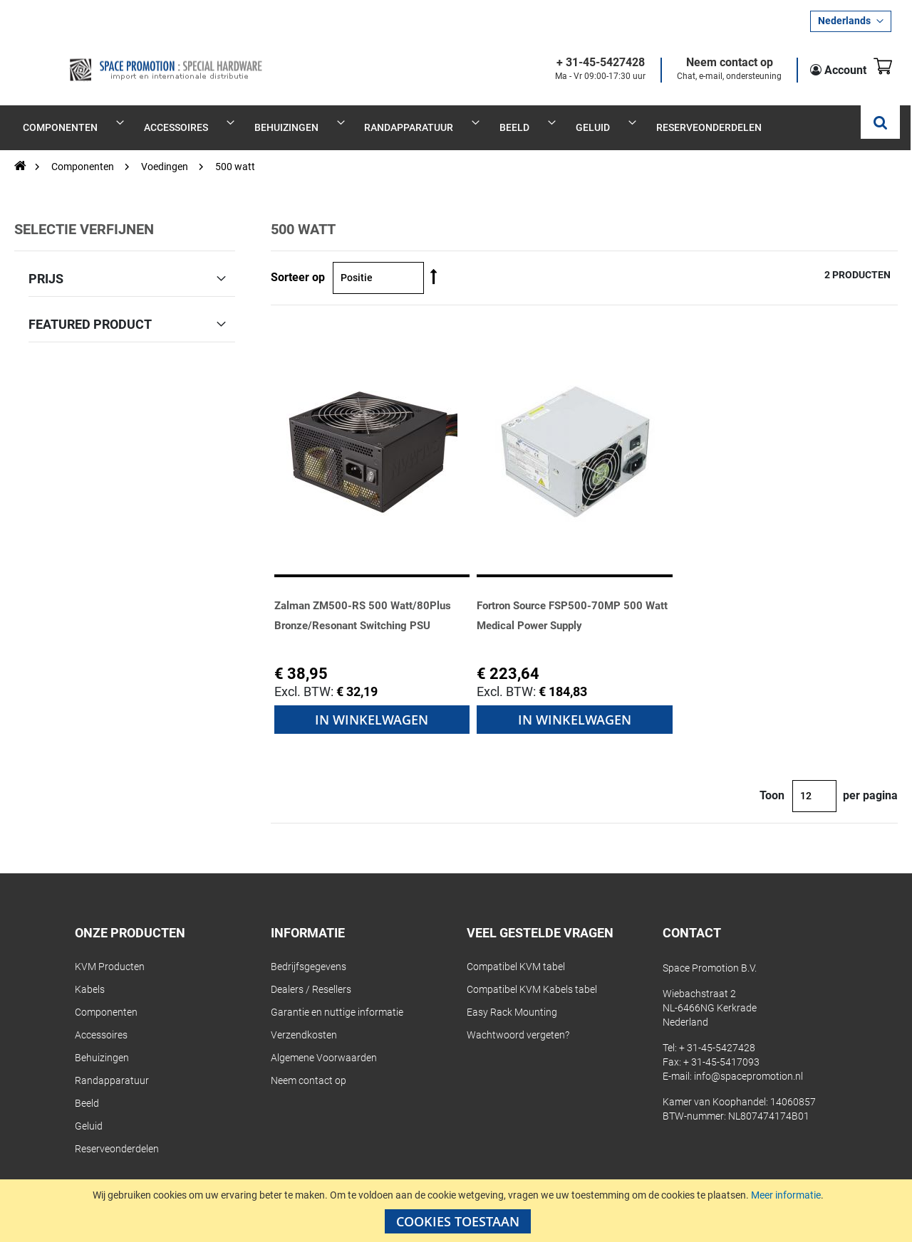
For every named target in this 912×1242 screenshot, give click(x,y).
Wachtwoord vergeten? (518, 1020)
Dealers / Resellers (311, 974)
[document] (458, 1210)
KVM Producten (110, 951)
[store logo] (122, 58)
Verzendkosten (304, 1020)
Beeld (87, 1088)
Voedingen (165, 151)
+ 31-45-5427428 (583, 63)
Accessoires (101, 1020)
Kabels (90, 974)
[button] (851, 21)
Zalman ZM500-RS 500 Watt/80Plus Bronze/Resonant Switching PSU (361, 608)
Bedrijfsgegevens (308, 951)
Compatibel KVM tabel (516, 951)
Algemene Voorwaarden (324, 1042)
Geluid (89, 1111)
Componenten (83, 151)
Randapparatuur (112, 1065)
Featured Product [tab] (90, 308)
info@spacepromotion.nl (748, 1061)
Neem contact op (712, 63)
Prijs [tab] (45, 263)
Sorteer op (298, 262)
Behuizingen (102, 1042)
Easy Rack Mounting (512, 997)
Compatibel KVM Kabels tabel (532, 974)
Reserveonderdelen (117, 1134)
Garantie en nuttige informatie (337, 997)
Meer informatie (786, 1195)
